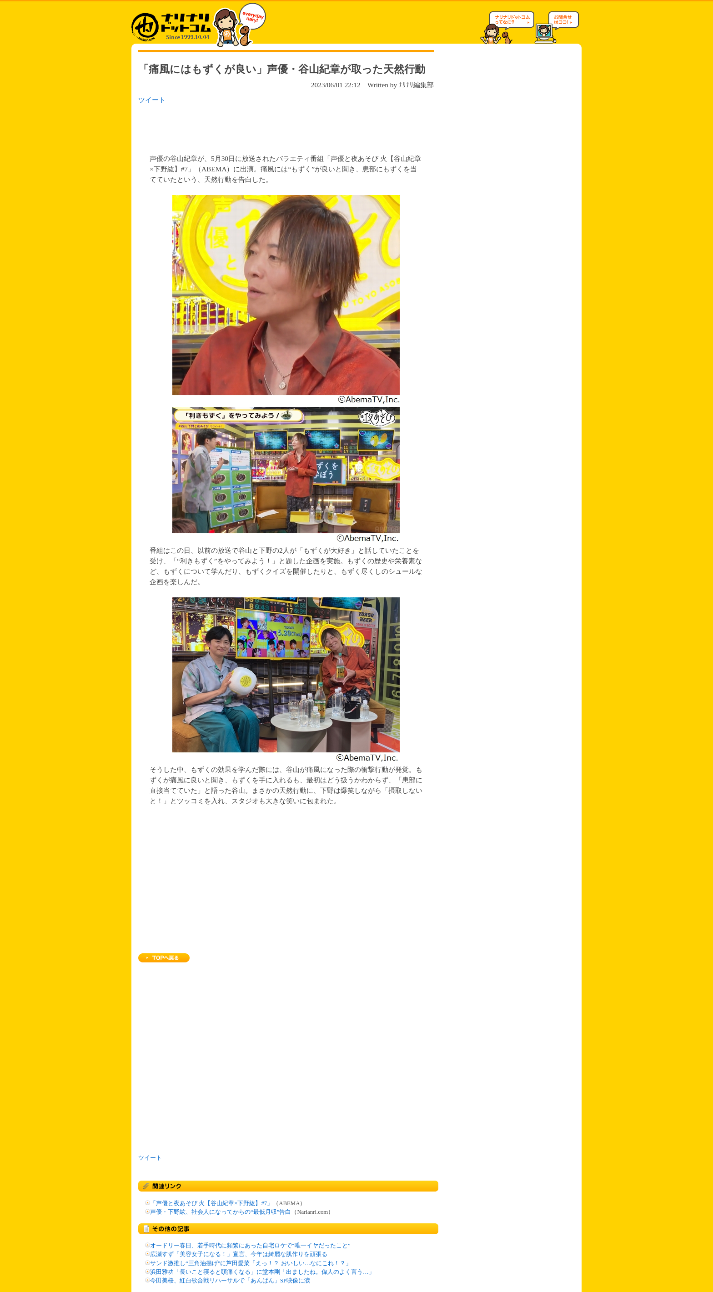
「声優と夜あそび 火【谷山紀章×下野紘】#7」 (211, 1203)
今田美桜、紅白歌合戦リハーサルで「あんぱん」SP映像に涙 (230, 1280)
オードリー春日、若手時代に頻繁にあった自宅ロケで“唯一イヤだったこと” (250, 1245)
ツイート (152, 100)
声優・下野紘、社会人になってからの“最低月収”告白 (220, 1212)
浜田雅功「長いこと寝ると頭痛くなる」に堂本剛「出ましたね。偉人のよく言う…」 (262, 1272)
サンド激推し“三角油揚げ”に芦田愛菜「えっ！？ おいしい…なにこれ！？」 (250, 1263)
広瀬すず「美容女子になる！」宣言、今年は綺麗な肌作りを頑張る (238, 1254)
